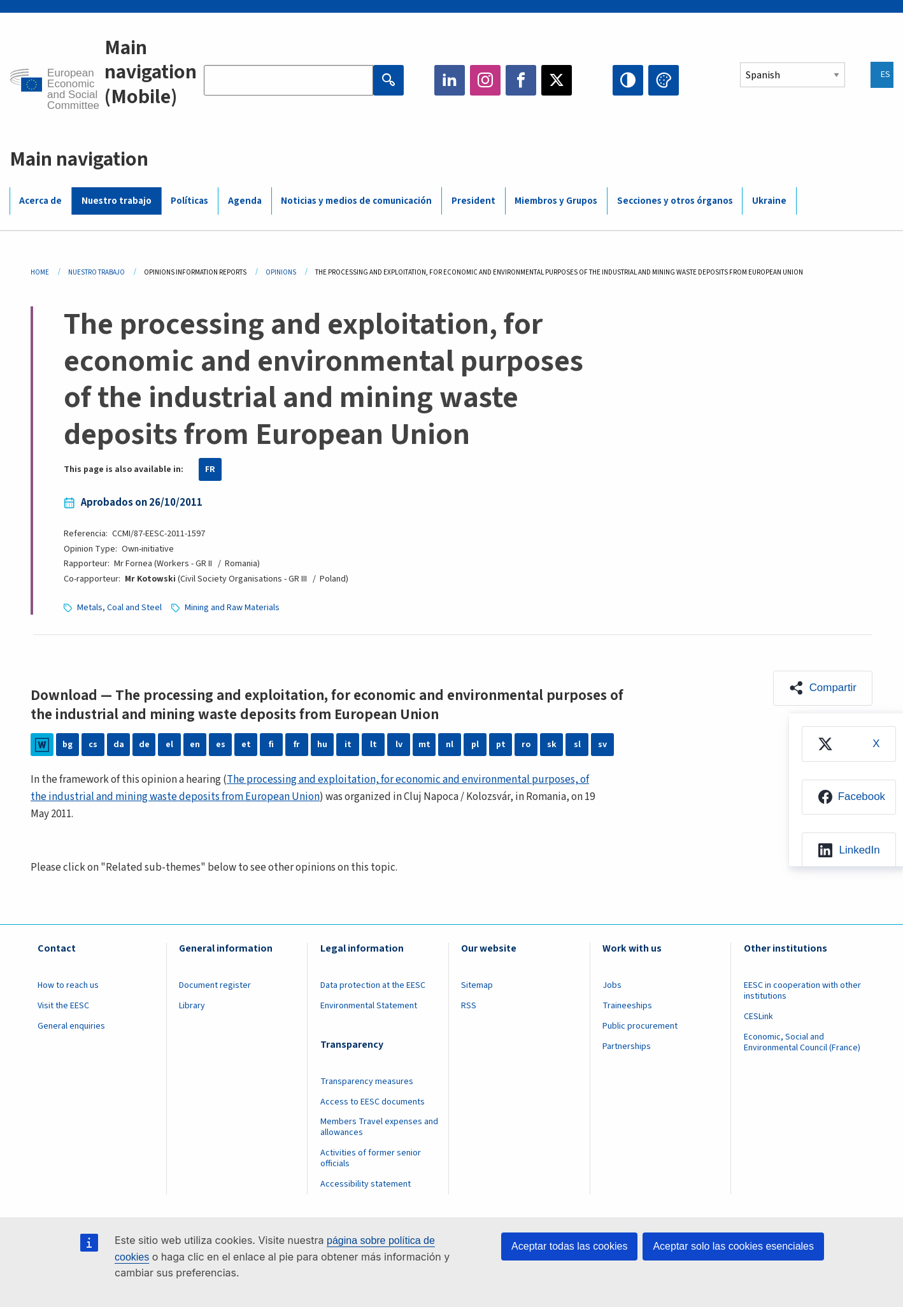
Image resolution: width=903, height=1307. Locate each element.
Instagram (485, 80)
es (220, 744)
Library (192, 1005)
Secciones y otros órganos (675, 201)
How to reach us (68, 985)
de (144, 744)
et (246, 744)
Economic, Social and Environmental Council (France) (803, 1042)
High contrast (628, 80)
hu (322, 744)
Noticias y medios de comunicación (356, 201)
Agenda (245, 201)
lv (398, 744)
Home (40, 272)
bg (67, 744)
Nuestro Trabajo (96, 272)
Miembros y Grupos (556, 201)
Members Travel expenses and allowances (379, 1127)
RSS (468, 1005)
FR (210, 469)
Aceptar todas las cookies (569, 1246)
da (118, 744)
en (195, 744)
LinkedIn (449, 80)
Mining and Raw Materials (232, 607)
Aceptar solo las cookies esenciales (733, 1246)
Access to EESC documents (372, 1102)
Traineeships (627, 1005)
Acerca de (40, 201)
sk (552, 744)
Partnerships (626, 1046)
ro (526, 744)
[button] (822, 688)
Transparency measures (366, 1081)
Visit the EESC (63, 1005)
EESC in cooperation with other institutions (802, 991)
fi (271, 744)
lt (373, 744)
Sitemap (477, 985)
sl (577, 744)
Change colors (663, 80)
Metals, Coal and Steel (119, 607)
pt (501, 744)
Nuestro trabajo (117, 201)
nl (449, 744)
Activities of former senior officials (370, 1158)
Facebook (521, 80)
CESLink (758, 1016)
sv (602, 744)
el (169, 744)
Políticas (189, 201)
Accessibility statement (365, 1184)
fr (297, 744)
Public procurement (640, 1026)
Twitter (556, 80)
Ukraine (769, 201)
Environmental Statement (368, 1005)
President (473, 201)
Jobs (612, 985)
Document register (215, 985)
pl (475, 744)
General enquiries (71, 1026)
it (348, 744)
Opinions (281, 272)
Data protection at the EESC (372, 985)
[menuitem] (849, 743)
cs (93, 744)
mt (424, 744)
